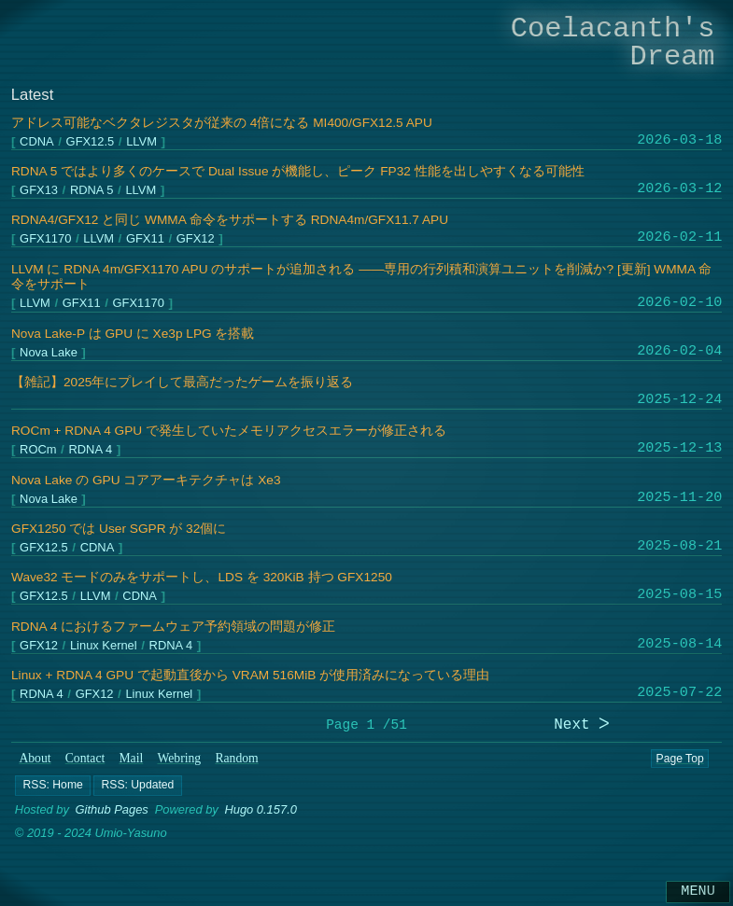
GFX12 (195, 239)
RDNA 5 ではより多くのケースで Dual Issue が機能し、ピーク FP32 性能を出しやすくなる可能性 (298, 171)
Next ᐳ (582, 725)
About (34, 758)
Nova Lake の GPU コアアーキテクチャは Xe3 (146, 480)
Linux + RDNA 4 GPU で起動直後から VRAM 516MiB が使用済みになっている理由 (250, 675)
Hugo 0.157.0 (260, 810)
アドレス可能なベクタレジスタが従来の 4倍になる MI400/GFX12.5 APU (221, 123)
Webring (179, 758)
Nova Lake (49, 352)
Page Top (679, 758)
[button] (53, 785)
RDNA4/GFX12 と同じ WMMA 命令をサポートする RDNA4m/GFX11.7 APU (229, 220)
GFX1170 (45, 239)
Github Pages (112, 810)
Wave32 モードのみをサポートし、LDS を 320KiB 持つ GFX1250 (201, 577)
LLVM (141, 141)
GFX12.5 (89, 141)
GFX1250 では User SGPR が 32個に (118, 529)
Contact (85, 758)
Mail (131, 758)
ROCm (38, 450)
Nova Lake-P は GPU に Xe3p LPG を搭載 (133, 334)
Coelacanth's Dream (613, 42)
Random (236, 758)
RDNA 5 (92, 191)
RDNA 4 (90, 450)
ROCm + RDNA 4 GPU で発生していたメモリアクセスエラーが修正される (228, 431)
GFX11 (145, 239)
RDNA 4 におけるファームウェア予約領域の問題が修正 (173, 627)
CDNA (37, 141)
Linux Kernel (103, 646)
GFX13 (39, 191)
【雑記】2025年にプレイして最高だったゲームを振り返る (182, 382)
